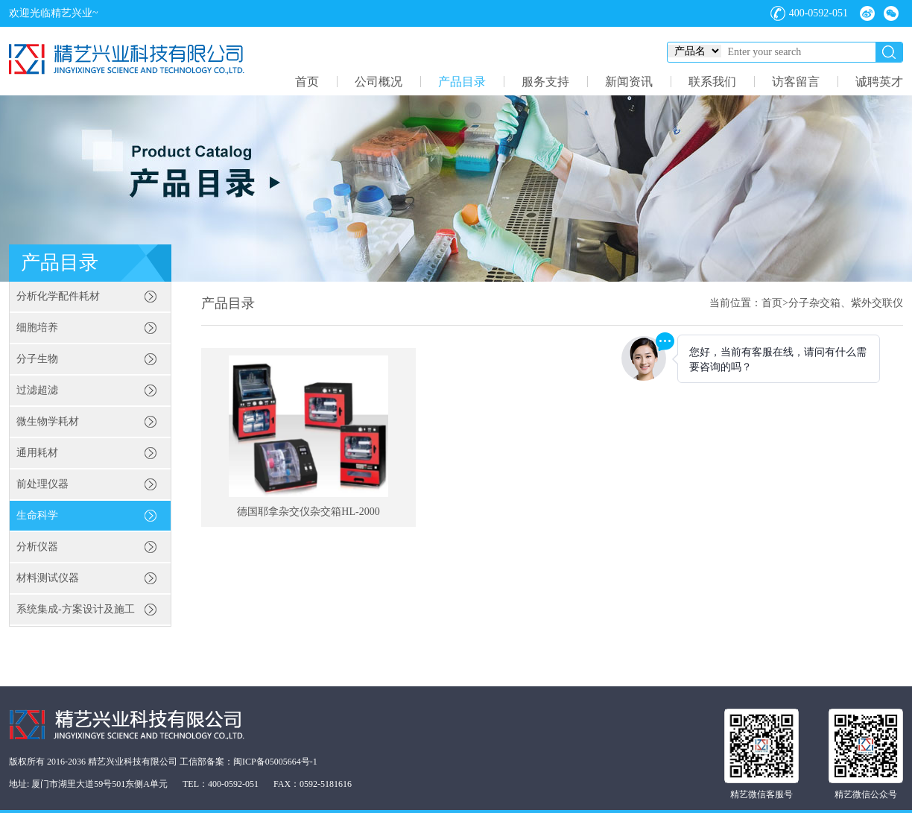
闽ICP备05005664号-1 (275, 761)
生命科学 (37, 515)
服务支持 (545, 81)
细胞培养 (37, 327)
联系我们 (712, 81)
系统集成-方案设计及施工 (75, 609)
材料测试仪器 (47, 577)
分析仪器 (37, 546)
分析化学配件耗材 (58, 296)
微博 (867, 13)
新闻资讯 (629, 81)
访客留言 (796, 81)
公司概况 (378, 81)
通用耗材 (37, 452)
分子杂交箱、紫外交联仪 (845, 303)
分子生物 (37, 358)
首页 (307, 81)
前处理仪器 (42, 484)
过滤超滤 (37, 390)
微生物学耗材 (47, 421)
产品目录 (462, 81)
